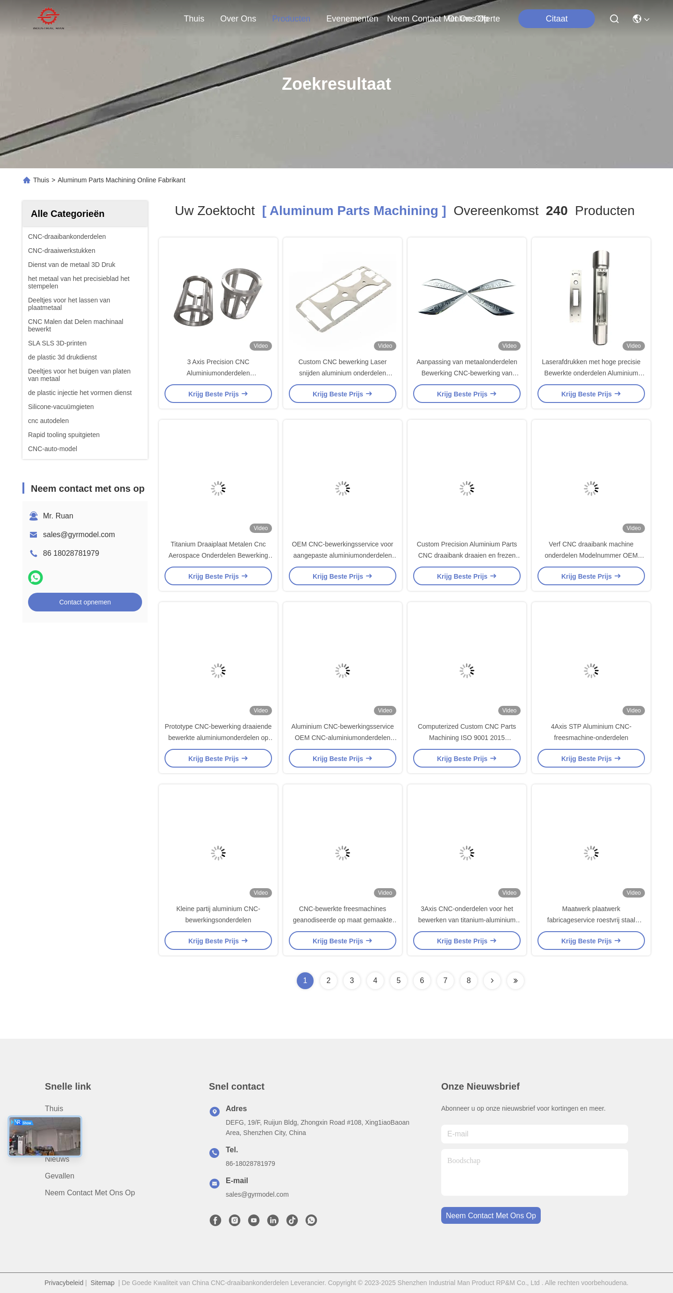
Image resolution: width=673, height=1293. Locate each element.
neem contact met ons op (437, 18)
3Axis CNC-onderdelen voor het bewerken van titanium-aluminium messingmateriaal (467, 920)
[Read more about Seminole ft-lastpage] (515, 980)
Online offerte (474, 18)
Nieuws (57, 1159)
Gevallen (59, 1176)
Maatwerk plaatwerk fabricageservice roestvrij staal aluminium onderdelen (591, 920)
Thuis (194, 18)
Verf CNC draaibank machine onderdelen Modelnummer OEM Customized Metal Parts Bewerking (591, 555)
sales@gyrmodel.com (79, 535)
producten (291, 18)
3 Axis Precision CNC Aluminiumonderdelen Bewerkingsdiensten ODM (218, 373)
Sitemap (103, 1282)
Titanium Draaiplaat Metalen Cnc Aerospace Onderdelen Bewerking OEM (218, 555)
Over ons (61, 1125)
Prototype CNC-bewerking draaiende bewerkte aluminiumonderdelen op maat (218, 738)
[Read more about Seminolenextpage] (492, 980)
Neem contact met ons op (90, 1193)
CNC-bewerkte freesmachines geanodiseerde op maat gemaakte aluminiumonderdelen (342, 920)
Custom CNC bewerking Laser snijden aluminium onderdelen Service (342, 373)
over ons (238, 18)
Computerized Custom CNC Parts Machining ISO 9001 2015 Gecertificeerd (467, 738)
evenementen (352, 18)
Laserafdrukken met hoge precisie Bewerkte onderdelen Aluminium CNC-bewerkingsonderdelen (591, 373)
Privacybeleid (63, 1282)
